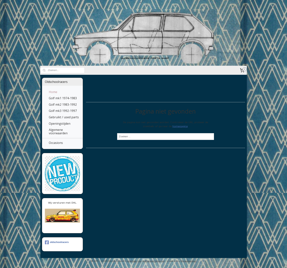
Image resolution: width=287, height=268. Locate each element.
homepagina (180, 126)
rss (140, 261)
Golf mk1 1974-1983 (63, 98)
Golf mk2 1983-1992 (63, 104)
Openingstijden (59, 123)
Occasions (56, 143)
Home (53, 92)
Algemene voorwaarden (58, 131)
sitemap (131, 261)
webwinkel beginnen (154, 261)
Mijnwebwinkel (188, 261)
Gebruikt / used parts (64, 117)
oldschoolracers (57, 242)
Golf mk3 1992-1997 (63, 111)
